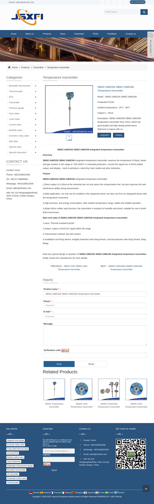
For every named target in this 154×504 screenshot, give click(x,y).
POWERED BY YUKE (106, 497)
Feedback (112, 34)
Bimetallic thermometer (20, 86)
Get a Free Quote (138, 2)
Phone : (48, 301)
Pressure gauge (16, 108)
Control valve (15, 124)
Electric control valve (15, 457)
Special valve (15, 147)
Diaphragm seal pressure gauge (20, 466)
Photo (95, 34)
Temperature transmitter (58, 67)
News (62, 34)
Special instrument (17, 152)
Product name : (52, 289)
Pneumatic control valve (16, 478)
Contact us (131, 34)
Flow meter (14, 113)
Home (13, 34)
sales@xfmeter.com (22, 188)
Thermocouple (16, 91)
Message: (48, 324)
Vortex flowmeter (13, 461)
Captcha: (47, 455)
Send (59, 364)
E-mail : (48, 311)
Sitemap (118, 497)
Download (79, 34)
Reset (91, 364)
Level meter (14, 119)
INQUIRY (104, 135)
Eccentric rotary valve (19, 136)
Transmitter (38, 67)
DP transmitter (12, 474)
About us (29, 34)
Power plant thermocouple (17, 449)
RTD (11, 97)
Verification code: (52, 350)
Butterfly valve (15, 130)
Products (47, 34)
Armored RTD (12, 453)
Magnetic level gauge (15, 440)
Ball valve (13, 141)
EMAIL (118, 135)
